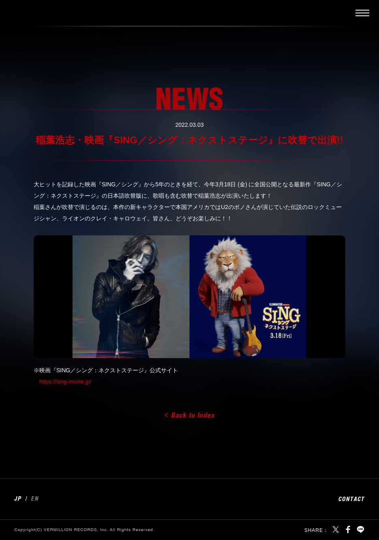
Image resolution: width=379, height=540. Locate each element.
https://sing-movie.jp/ (65, 381)
